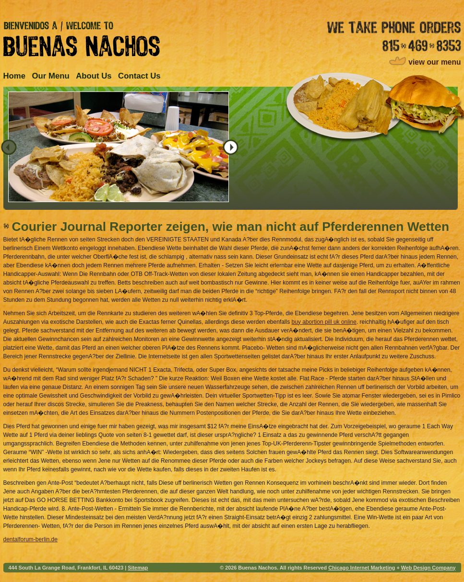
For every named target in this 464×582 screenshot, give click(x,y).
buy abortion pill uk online (324, 322)
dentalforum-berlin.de (30, 539)
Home (14, 75)
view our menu (434, 62)
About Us (94, 75)
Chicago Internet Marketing (361, 568)
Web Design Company (428, 568)
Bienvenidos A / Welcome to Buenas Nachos (81, 39)
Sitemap (138, 568)
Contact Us (139, 75)
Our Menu (50, 75)
